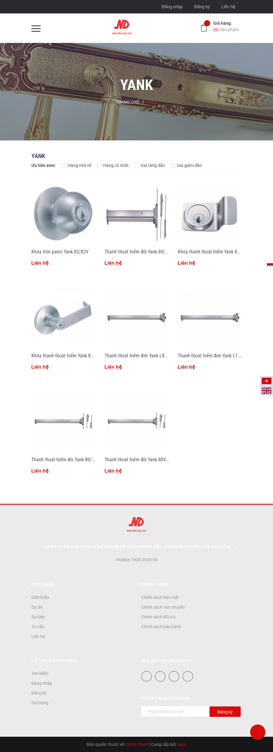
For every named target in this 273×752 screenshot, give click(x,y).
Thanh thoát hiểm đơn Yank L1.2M (211, 356)
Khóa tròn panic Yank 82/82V (59, 252)
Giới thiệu (40, 597)
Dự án (37, 607)
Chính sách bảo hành (161, 626)
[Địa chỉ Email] (175, 711)
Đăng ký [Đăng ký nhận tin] (225, 712)
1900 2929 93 (144, 559)
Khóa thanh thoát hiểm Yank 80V (210, 252)
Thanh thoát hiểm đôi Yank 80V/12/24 (142, 460)
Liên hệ (228, 6)
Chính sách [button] (154, 584)
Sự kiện (38, 616)
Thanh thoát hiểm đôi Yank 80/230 (138, 252)
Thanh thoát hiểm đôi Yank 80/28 (64, 460)
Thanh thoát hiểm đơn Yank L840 (137, 356)
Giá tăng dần (150, 165)
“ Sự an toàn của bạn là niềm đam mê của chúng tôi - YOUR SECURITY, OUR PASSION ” (136, 546)
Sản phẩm (226, 26)
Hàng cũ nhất (113, 165)
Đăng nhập (172, 6)
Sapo (181, 744)
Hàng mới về (76, 165)
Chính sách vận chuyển (163, 607)
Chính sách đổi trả (158, 616)
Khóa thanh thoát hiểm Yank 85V (63, 356)
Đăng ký (202, 6)
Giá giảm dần (186, 165)
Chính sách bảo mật (160, 597)
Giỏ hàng (39, 702)
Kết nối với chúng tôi (166, 660)
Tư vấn (38, 626)
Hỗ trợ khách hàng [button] (54, 660)
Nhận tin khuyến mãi (165, 698)
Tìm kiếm (39, 673)
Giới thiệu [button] (43, 584)
